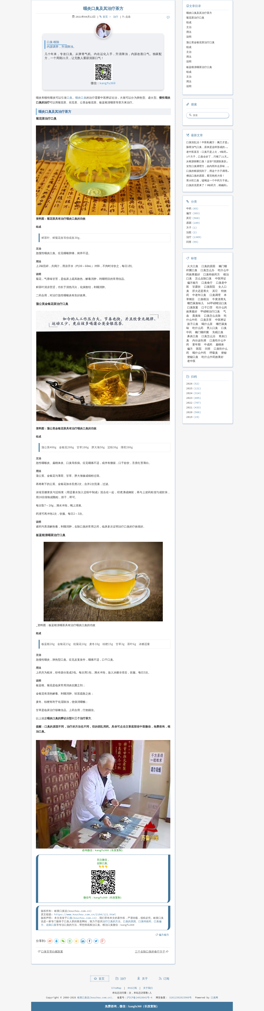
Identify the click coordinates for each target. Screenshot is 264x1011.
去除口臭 (51, 924)
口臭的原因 (129, 921)
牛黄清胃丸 (219, 299)
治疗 (115, 16)
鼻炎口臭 (192, 336)
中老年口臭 (199, 295)
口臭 (69, 97)
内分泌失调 (199, 340)
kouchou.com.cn (84, 918)
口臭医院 (209, 286)
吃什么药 (197, 328)
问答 (188, 241)
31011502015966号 (179, 997)
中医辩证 (220, 278)
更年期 (196, 344)
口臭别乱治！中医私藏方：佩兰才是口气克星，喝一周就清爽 (221, 142)
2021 (189, 407)
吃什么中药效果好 (212, 357)
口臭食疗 (206, 282)
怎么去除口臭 (203, 278)
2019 (189, 417)
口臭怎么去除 (212, 315)
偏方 (188, 213)
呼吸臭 (214, 352)
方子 (188, 227)
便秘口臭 (192, 357)
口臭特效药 (144, 921)
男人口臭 (212, 328)
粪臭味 (196, 315)
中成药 (208, 344)
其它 (188, 218)
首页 (105, 16)
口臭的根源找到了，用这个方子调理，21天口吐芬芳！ (217, 171)
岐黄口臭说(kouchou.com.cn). (95, 997)
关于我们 (148, 988)
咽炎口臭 (80, 97)
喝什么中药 (199, 352)
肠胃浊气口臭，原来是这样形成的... (207, 147)
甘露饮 (196, 286)
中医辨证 (220, 319)
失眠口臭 (217, 332)
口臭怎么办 (207, 270)
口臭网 (213, 997)
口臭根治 (203, 299)
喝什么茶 (206, 324)
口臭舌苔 (206, 319)
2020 (189, 412)
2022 (189, 402)
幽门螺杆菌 (202, 332)
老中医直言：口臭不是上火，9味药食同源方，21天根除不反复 (222, 151)
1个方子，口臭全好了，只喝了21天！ (207, 156)
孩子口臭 (192, 324)
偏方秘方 (164, 934)
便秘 (224, 352)
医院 (198, 348)
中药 (188, 208)
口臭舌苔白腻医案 (52, 951)
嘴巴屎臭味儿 (195, 303)
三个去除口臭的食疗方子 (150, 951)
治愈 (188, 232)
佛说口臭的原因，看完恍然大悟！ (205, 175)
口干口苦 (206, 307)
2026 (189, 383)
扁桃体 (220, 344)
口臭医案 (192, 307)
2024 (189, 393)
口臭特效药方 (211, 274)
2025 (189, 388)
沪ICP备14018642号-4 (139, 997)
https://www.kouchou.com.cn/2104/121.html (85, 914)
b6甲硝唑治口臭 (217, 303)
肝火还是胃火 (200, 291)
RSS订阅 (132, 988)
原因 (188, 222)
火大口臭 (192, 266)
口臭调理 (215, 295)
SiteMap (116, 988)
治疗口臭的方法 (111, 921)
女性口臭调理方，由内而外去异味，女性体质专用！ (215, 166)
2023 (189, 398)
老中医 (191, 361)
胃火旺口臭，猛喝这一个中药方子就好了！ (210, 180)
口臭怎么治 (208, 336)
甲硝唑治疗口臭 (210, 311)
